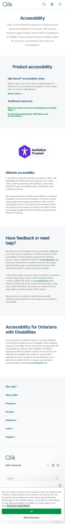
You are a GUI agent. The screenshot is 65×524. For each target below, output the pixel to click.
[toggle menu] (60, 4)
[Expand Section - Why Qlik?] (12, 386)
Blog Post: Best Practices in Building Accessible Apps (32, 109)
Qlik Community (13, 465)
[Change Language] (51, 4)
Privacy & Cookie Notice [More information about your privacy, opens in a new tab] (18, 505)
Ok (31, 511)
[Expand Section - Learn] (10, 428)
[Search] (44, 4)
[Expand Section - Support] (11, 437)
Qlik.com (54, 251)
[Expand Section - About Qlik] (13, 395)
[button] (32, 478)
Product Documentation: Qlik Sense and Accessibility (28, 115)
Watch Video (14, 94)
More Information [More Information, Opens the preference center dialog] (31, 517)
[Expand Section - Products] (12, 403)
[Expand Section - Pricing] (11, 412)
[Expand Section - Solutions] (12, 420)
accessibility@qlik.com (48, 259)
